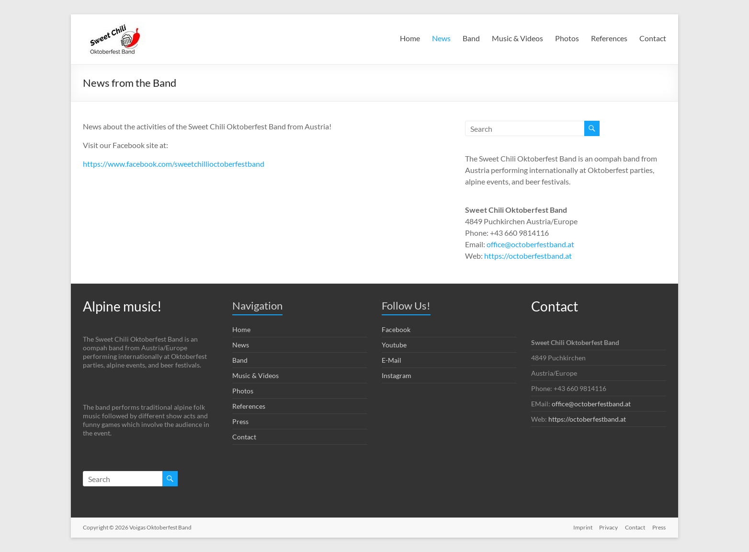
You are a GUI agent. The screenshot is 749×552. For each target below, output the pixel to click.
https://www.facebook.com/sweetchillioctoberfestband (173, 163)
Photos (567, 38)
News (441, 38)
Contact (652, 38)
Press (240, 421)
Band (471, 38)
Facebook (396, 329)
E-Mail (391, 360)
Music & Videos (517, 38)
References (609, 38)
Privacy (608, 526)
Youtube (394, 345)
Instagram (396, 375)
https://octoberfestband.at (528, 255)
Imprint (581, 526)
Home (410, 38)
